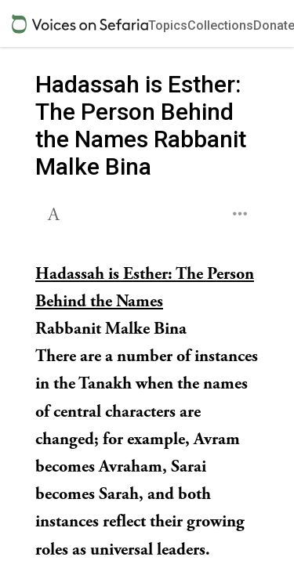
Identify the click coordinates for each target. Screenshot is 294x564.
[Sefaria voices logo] (80, 24)
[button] (55, 212)
